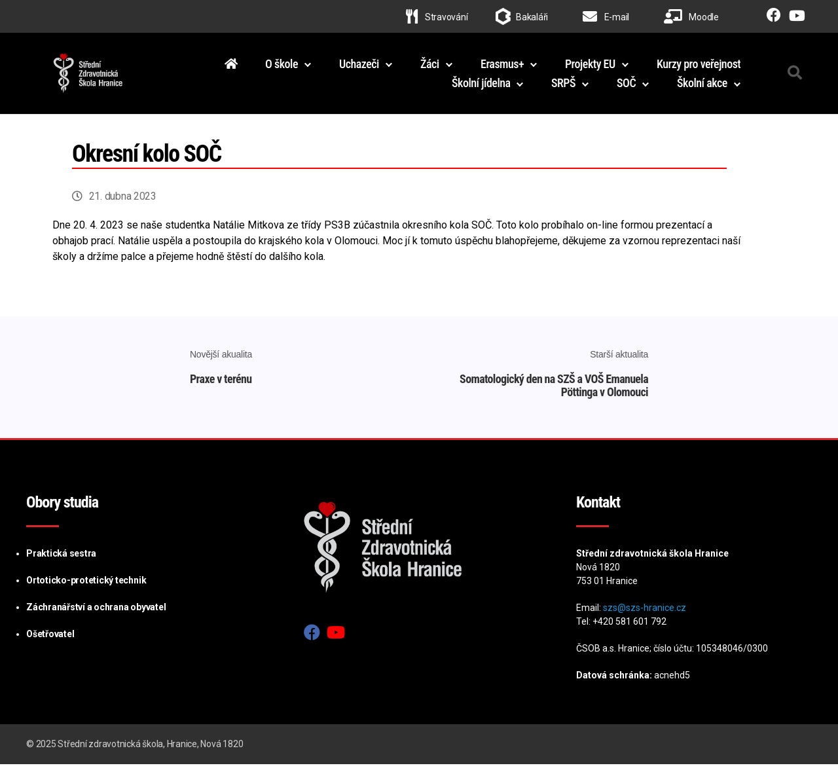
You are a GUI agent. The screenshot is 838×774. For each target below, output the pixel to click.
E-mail (606, 17)
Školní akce (702, 88)
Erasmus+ (502, 68)
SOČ (626, 88)
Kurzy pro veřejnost (698, 68)
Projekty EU (590, 68)
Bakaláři (532, 17)
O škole (281, 68)
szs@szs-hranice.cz (644, 617)
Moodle (691, 17)
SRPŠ (563, 88)
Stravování (436, 17)
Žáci (429, 68)
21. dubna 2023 (122, 206)
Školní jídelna (481, 88)
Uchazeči (359, 68)
